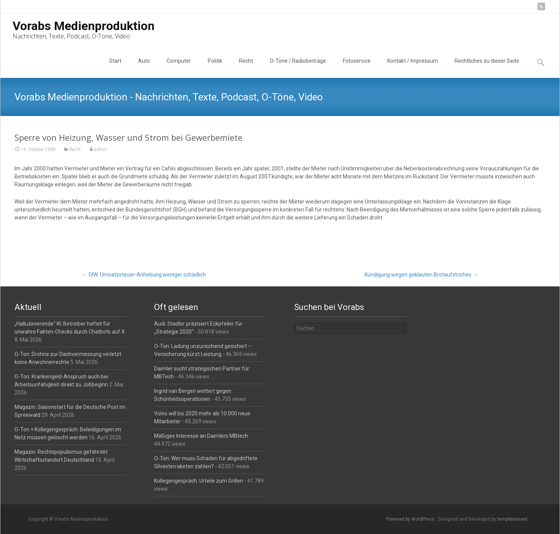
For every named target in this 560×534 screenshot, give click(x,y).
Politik (215, 68)
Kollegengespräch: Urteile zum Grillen (198, 481)
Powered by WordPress (411, 519)
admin (100, 150)
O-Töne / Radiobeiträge (298, 68)
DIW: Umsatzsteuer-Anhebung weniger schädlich (144, 275)
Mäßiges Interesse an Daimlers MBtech (201, 436)
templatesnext (512, 519)
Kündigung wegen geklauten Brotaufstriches (421, 275)
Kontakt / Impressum (412, 68)
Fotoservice (357, 68)
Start (115, 68)
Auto (144, 68)
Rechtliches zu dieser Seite (487, 68)
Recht (246, 68)
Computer (179, 68)
